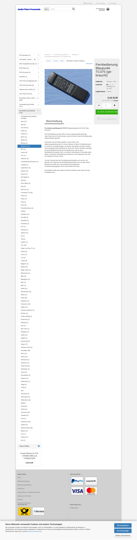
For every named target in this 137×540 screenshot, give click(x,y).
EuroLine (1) (25, 190)
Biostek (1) (24, 144)
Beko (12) (24, 138)
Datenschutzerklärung (34, 531)
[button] (88, 3)
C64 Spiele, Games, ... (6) (27, 60)
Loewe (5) (24, 262)
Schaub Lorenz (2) (26, 348)
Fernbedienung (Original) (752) (27, 113)
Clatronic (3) (25, 159)
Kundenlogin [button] (100, 3)
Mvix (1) (23, 283)
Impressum (20, 489)
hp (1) (23, 237)
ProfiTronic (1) (25, 320)
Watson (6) (24, 432)
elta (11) (23, 187)
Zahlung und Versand (24, 497)
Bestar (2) (24, 141)
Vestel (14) (24, 426)
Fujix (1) (23, 203)
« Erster (48, 62)
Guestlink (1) (25, 221)
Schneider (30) (25, 351)
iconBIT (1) (24, 243)
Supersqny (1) (25, 382)
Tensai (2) (24, 407)
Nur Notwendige (123, 531)
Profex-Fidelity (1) (26, 317)
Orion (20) (24, 299)
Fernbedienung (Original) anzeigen (29, 118)
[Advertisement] (68, 36)
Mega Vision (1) (26, 271)
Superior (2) (24, 379)
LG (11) (23, 258)
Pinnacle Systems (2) (27, 311)
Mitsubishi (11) (25, 280)
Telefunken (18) (26, 401)
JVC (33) (23, 246)
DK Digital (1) (25, 178)
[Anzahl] (106, 106)
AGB (18, 478)
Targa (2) (23, 385)
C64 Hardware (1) (24, 56)
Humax (23, 240)
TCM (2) (23, 389)
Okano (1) (24, 296)
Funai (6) (23, 206)
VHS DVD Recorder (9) (26, 86)
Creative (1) (24, 166)
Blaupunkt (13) (25, 147)
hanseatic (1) (25, 224)
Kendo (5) (24, 252)
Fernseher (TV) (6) (27, 193)
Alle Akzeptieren (123, 525)
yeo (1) (23, 441)
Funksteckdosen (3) (27, 209)
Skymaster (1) (25, 370)
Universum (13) (26, 423)
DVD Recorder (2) (25, 73)
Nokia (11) (24, 289)
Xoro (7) (23, 435)
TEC (22, 392)
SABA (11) (24, 336)
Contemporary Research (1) (29, 162)
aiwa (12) (24, 122)
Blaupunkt (89, 64)
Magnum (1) (24, 265)
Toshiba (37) (25, 416)
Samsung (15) (25, 342)
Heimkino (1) (23, 78)
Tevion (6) (24, 410)
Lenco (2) (24, 255)
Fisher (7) (24, 200)
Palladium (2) (25, 302)
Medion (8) (24, 268)
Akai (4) (23, 125)
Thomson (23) (25, 413)
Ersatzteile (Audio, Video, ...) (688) (28, 100)
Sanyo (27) (24, 345)
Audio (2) (24, 132)
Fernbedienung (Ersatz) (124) (26, 106)
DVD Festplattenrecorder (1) (28, 65)
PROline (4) (24, 323)
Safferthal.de (74, 509)
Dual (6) (23, 181)
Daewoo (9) (24, 172)
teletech (23, 404)
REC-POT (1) (25, 330)
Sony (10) (24, 373)
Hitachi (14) (24, 234)
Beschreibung (54, 122)
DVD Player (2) (25, 184)
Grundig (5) (24, 218)
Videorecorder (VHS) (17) (27, 90)
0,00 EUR (29, 464)
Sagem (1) (24, 339)
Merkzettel (112, 3)
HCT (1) (23, 228)
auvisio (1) (24, 135)
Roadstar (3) (25, 333)
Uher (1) (23, 419)
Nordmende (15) (26, 293)
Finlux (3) (24, 197)
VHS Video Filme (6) (25, 95)
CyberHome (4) (26, 169)
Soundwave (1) (25, 376)
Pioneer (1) (24, 314)
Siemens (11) (25, 364)
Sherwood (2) (25, 361)
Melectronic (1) (25, 274)
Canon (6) (24, 153)
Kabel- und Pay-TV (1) (28, 249)
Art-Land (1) (24, 128)
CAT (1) (23, 156)
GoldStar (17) (25, 215)
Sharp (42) (24, 358)
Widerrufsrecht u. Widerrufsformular (28, 493)
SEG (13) (24, 354)
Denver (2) (24, 175)
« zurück (55, 62)
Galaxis (23, 212)
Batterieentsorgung (23, 482)
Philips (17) (24, 308)
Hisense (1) (24, 231)
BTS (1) (23, 150)
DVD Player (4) (24, 69)
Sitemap (20, 501)
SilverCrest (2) (25, 367)
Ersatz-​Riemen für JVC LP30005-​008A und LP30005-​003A (29, 457)
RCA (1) (23, 327)
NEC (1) (23, 286)
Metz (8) (23, 277)
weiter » (62, 62)
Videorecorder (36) (27, 429)
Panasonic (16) (25, 305)
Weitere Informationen (122, 535)
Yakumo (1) (24, 438)
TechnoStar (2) (25, 398)
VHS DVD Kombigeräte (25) (28, 82)
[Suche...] (46, 9)
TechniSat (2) (25, 395)
